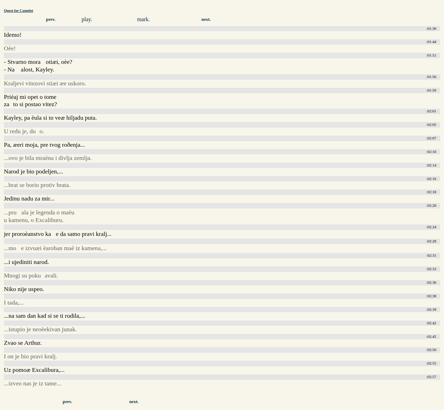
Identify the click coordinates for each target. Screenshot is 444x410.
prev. (51, 19)
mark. (143, 19)
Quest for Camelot (18, 10)
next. (206, 19)
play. (87, 19)
